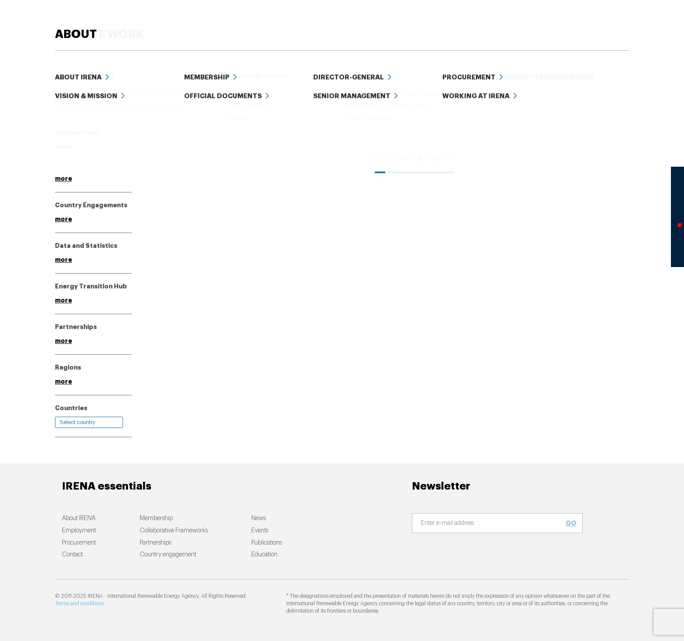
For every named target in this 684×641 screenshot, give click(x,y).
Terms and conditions (79, 603)
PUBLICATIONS (436, 21)
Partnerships (155, 543)
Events (570, 21)
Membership (156, 518)
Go (571, 523)
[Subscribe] (492, 523)
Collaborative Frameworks (174, 531)
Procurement (79, 543)
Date (403, 113)
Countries (71, 408)
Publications (266, 543)
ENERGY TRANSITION (250, 21)
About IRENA (79, 518)
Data (535, 21)
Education (493, 21)
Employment (79, 531)
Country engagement (168, 555)
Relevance (368, 113)
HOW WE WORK (331, 21)
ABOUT (608, 21)
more (63, 146)
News (389, 21)
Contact (72, 555)
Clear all (68, 113)
